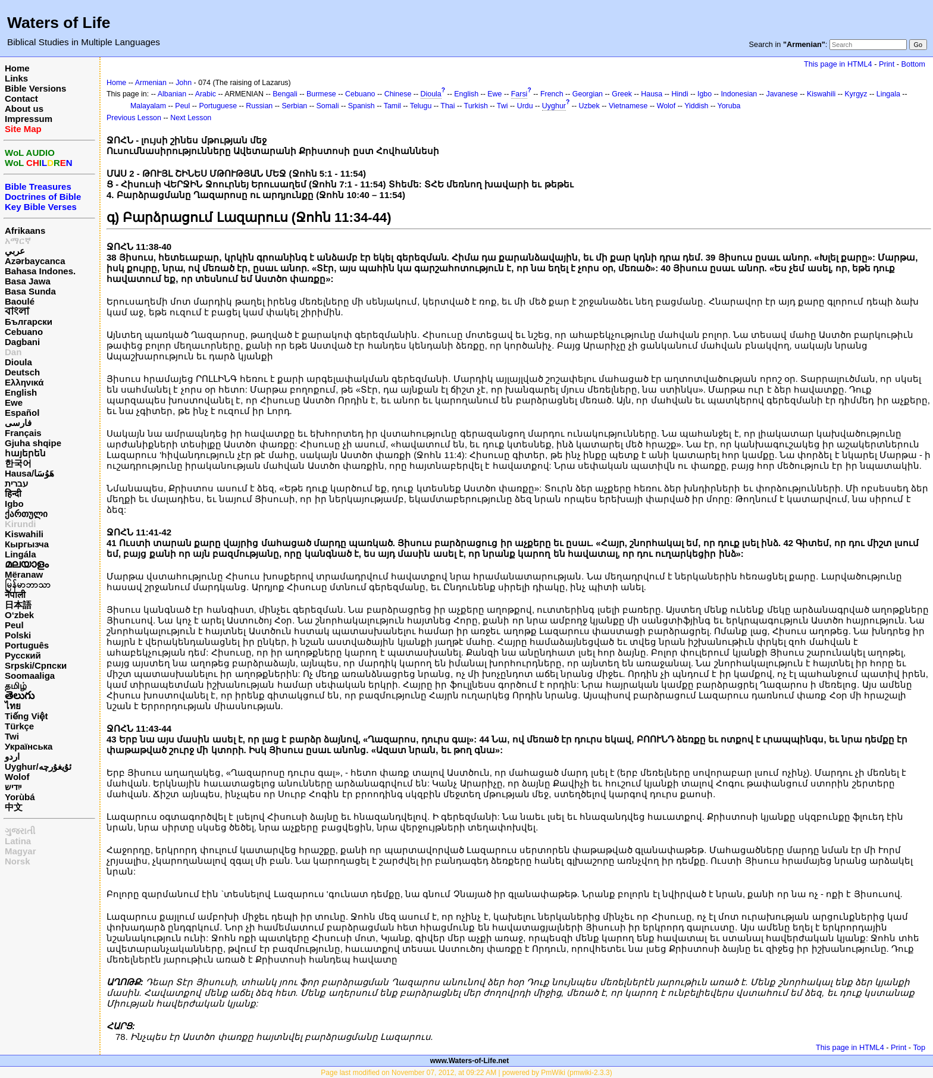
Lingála (20, 554)
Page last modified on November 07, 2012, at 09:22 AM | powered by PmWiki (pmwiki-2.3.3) (466, 1072)
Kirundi (20, 524)
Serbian (294, 106)
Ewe (14, 402)
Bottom (913, 63)
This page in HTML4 (838, 63)
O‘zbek (19, 615)
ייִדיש (13, 787)
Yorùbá (20, 797)
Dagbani (22, 342)
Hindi (679, 94)
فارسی (18, 423)
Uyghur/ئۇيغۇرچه (38, 767)
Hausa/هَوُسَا (29, 473)
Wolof (17, 777)
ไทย (13, 706)
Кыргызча (27, 544)
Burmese (321, 94)
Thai (447, 106)
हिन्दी (13, 493)
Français (23, 433)
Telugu (421, 106)
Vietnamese (628, 106)
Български (28, 321)
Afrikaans (25, 230)
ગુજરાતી (20, 831)
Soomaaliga (30, 675)
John (184, 83)
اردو (12, 756)
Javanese (781, 94)
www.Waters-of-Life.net (469, 1061)
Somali (328, 106)
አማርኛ (18, 241)
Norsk (17, 861)
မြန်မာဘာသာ (28, 584)
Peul (14, 625)
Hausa (651, 94)
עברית (16, 483)
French (551, 94)
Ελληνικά (24, 382)
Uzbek (588, 106)
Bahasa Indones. (40, 271)
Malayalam (148, 106)
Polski (18, 635)
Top (919, 1047)
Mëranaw (24, 574)
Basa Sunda (30, 291)
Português (27, 645)
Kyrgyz (856, 94)
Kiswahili (24, 534)
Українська (28, 746)
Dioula (18, 362)
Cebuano (24, 332)
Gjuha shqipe (33, 443)
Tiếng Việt (26, 716)
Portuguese (218, 106)
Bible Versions (35, 88)
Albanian (172, 94)
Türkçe (19, 726)
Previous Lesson (134, 118)
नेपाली (15, 595)
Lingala (888, 94)
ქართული (26, 514)
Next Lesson (190, 118)
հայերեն (25, 453)
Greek (622, 94)
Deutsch (22, 372)
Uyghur (554, 106)
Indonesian (739, 94)
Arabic (205, 94)
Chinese (398, 94)
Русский (23, 655)
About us (24, 109)
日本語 (18, 605)
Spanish (361, 106)
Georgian (587, 94)
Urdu (525, 106)
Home (17, 68)
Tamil (392, 106)
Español (22, 413)
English (21, 392)
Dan (13, 352)
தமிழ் (16, 686)
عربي (15, 251)
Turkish (476, 106)
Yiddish (696, 106)
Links (16, 78)
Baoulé (20, 301)
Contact (21, 98)
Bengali (285, 94)
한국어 (18, 463)
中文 (14, 807)
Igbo (14, 504)
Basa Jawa (28, 281)
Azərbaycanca (35, 261)
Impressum (28, 119)
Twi (12, 736)
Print (886, 63)
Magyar (20, 851)
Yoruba (729, 106)
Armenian (151, 83)
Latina (18, 841)
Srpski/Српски (36, 665)
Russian (259, 106)
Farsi (519, 94)
